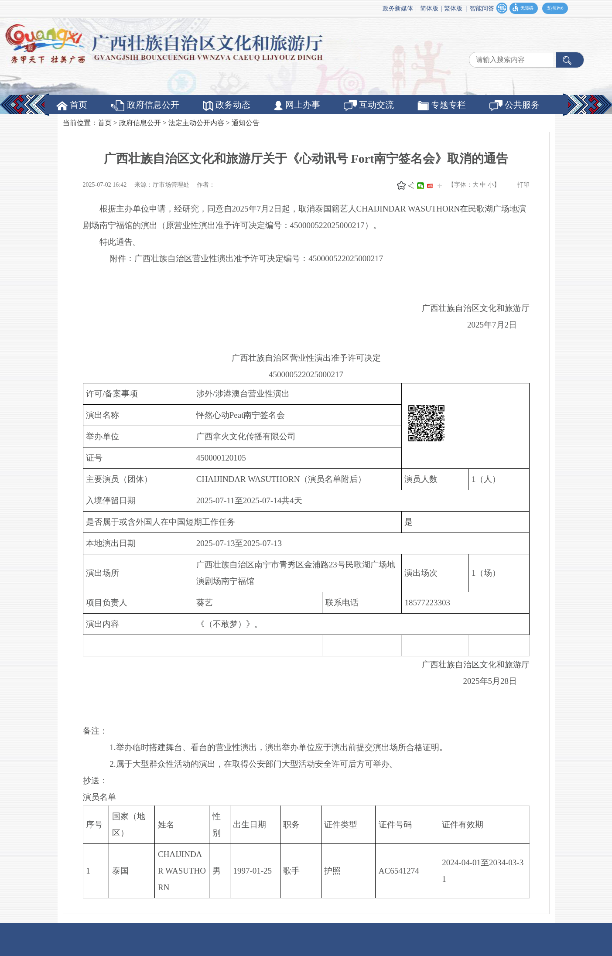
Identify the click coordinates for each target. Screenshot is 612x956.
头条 (430, 185)
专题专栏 (441, 105)
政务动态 (226, 105)
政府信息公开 (145, 105)
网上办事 (297, 105)
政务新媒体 (398, 8)
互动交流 (369, 105)
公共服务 (514, 105)
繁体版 (453, 8)
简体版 (429, 8)
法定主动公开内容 (196, 122)
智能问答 (482, 8)
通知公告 (246, 122)
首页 (71, 105)
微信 (420, 185)
